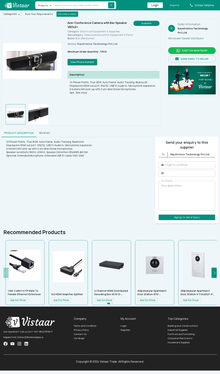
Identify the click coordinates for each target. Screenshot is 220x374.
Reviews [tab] (44, 133)
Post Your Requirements (39, 14)
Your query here (187, 195)
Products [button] (43, 5)
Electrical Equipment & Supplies (100, 31)
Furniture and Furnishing (181, 334)
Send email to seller (192, 59)
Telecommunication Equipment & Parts (108, 34)
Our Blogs (79, 338)
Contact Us (80, 334)
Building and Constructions (183, 325)
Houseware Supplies (179, 342)
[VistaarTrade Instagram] (12, 344)
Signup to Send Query (187, 217)
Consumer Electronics (180, 338)
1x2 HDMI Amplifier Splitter (67, 294)
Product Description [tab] (18, 133)
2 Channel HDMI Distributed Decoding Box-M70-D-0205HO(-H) (111, 292)
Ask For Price (18, 300)
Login (155, 5)
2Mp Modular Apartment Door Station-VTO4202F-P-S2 (197, 292)
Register (175, 5)
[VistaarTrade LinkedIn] (26, 344)
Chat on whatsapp (192, 50)
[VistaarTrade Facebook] (5, 344)
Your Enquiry (167, 180)
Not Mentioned (85, 38)
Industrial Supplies (178, 329)
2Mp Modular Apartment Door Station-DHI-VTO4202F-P (151, 292)
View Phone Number (82, 62)
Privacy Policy (81, 329)
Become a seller (67, 14)
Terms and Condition (85, 325)
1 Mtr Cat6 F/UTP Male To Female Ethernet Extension (24, 292)
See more (81, 92)
